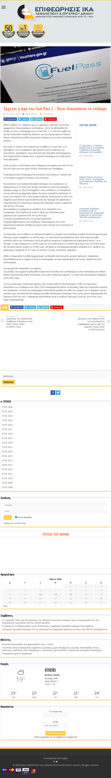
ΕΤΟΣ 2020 (7, 433)
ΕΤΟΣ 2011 (7, 473)
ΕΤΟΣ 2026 (7, 407)
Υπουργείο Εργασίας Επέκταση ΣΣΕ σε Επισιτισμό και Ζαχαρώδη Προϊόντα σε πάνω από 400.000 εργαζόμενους (91, 212)
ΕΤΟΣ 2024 (7, 415)
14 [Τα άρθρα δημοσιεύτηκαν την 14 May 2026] (55, 594)
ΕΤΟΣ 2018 (7, 442)
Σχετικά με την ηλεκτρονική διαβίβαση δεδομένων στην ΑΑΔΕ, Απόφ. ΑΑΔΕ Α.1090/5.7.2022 (21, 321)
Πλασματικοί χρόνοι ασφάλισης (17, 653)
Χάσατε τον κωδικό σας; (15, 523)
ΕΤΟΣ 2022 (7, 424)
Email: (55, 721)
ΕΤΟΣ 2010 (7, 478)
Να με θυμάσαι (23, 517)
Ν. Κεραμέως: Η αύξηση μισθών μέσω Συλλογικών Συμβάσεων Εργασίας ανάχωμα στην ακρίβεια (91, 148)
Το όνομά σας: (55, 711)
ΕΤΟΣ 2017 (7, 447)
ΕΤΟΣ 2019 (7, 438)
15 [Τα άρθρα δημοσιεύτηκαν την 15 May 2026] (71, 594)
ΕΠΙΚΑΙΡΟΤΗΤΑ (31, 114)
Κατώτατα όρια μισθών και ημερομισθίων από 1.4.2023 (27, 644)
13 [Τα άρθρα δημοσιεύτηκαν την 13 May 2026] (40, 594)
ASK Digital (62, 758)
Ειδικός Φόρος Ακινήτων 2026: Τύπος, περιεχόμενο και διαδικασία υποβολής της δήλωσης (93, 180)
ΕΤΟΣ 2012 (7, 469)
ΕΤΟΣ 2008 (7, 487)
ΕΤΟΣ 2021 (7, 429)
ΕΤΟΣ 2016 (7, 451)
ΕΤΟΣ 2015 (7, 456)
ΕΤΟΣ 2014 (7, 460)
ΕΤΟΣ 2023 (7, 420)
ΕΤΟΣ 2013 (7, 465)
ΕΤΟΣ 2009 (7, 482)
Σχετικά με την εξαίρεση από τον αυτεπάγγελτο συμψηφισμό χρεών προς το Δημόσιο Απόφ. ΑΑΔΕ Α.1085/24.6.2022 (90, 323)
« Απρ (4, 606)
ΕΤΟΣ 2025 (7, 411)
